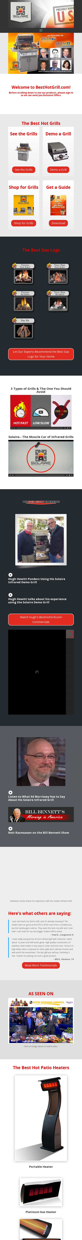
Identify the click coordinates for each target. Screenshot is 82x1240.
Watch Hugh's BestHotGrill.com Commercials (41, 619)
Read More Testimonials (41, 965)
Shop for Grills (23, 223)
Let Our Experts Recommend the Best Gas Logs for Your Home (41, 354)
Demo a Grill (58, 170)
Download (58, 223)
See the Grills (23, 170)
